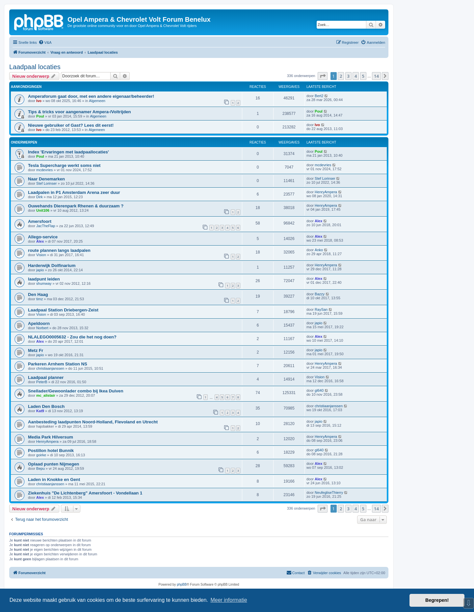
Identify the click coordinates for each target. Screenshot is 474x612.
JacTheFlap (45, 226)
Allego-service (43, 236)
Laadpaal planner (46, 377)
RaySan (321, 309)
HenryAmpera (326, 192)
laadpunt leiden (44, 279)
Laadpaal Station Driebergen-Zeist (63, 309)
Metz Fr (35, 350)
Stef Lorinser (46, 183)
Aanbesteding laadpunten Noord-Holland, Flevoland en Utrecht (93, 421)
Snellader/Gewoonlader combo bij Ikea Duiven (75, 390)
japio (40, 270)
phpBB (182, 584)
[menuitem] (45, 42)
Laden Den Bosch (46, 406)
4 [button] (356, 76)
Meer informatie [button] (228, 600)
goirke (41, 455)
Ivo (38, 101)
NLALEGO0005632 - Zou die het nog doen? (72, 336)
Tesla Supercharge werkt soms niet (64, 165)
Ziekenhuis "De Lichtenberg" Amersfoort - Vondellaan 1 (85, 493)
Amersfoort (39, 221)
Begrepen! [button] (437, 600)
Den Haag (38, 294)
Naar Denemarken (46, 178)
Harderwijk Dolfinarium (51, 265)
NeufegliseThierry (329, 492)
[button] (323, 76)
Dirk (39, 197)
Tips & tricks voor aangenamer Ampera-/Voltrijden (79, 111)
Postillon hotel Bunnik (51, 450)
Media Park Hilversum (50, 437)
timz (39, 299)
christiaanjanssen (50, 368)
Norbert (42, 328)
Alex (318, 221)
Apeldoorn (39, 323)
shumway (43, 283)
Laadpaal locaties (35, 66)
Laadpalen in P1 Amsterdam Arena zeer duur (74, 192)
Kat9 (40, 411)
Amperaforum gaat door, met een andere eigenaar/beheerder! (91, 96)
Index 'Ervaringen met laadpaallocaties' (68, 151)
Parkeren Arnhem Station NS (57, 363)
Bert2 (319, 96)
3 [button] (348, 76)
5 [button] (363, 76)
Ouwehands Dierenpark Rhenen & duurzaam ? (75, 205)
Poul (40, 116)
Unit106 (42, 210)
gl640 (319, 390)
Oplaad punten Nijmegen (53, 464)
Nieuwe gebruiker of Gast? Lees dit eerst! (71, 125)
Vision (41, 255)
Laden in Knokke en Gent (54, 479)
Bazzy (320, 294)
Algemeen (97, 101)
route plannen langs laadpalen (59, 250)
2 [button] (341, 76)
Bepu (40, 468)
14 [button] (376, 76)
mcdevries (44, 170)
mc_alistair (45, 395)
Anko (319, 250)
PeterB (41, 382)
